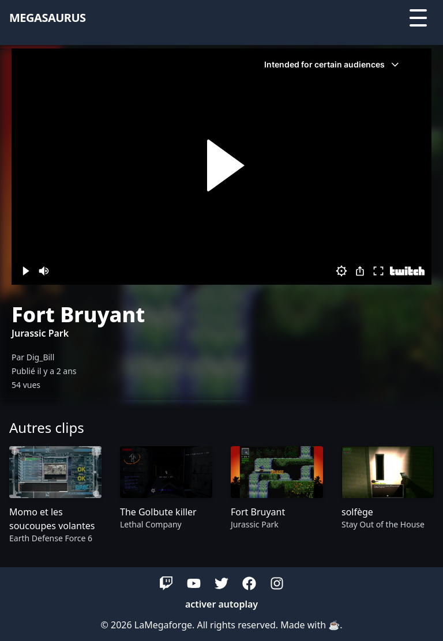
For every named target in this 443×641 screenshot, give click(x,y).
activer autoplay (221, 604)
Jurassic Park (40, 333)
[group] (55, 495)
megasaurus (47, 17)
